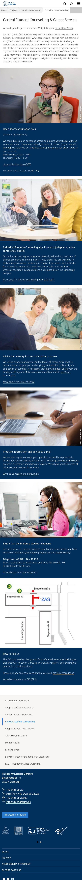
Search (70, 4)
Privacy (6, 857)
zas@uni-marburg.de (42, 266)
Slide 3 (40, 842)
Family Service (12, 749)
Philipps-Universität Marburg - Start (10, 3)
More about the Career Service (18, 381)
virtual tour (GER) (64, 27)
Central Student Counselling (20, 721)
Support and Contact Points (19, 707)
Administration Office (16, 735)
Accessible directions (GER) (17, 164)
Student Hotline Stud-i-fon (18, 714)
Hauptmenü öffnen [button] (78, 3)
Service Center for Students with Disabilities (27, 756)
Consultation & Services (31, 10)
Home (3, 10)
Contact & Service (15, 815)
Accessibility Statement (16, 864)
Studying (14, 10)
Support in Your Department (19, 728)
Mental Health (12, 742)
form (66, 266)
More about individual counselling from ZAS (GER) (28, 279)
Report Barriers (11, 870)
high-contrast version (63, 4)
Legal (5, 851)
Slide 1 (37, 842)
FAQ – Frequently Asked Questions (22, 763)
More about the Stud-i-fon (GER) (19, 572)
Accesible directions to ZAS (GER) (19, 679)
